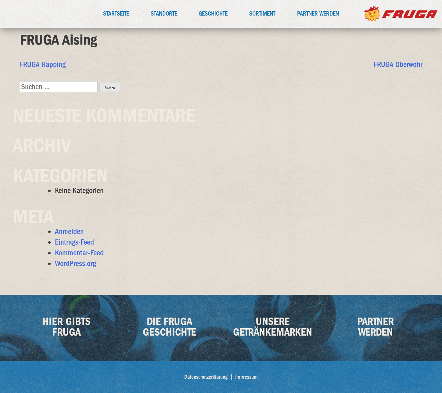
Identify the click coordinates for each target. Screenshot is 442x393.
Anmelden (69, 231)
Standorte (164, 13)
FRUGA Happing (43, 64)
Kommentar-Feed (79, 252)
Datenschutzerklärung (206, 377)
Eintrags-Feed (74, 242)
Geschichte (213, 13)
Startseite (116, 13)
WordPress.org (75, 263)
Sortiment (262, 13)
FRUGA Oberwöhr (398, 64)
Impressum (246, 377)
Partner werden (318, 13)
